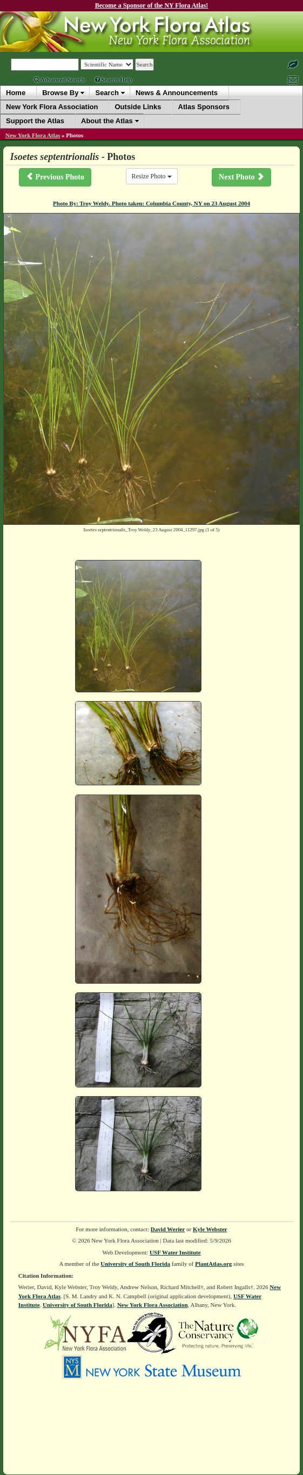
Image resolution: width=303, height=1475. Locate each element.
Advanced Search (59, 79)
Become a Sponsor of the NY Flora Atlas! (151, 5)
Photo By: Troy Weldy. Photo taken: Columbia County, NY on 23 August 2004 (151, 203)
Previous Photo (55, 176)
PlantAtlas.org (213, 1263)
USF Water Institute (175, 1252)
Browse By (60, 93)
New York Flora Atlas (32, 135)
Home (15, 93)
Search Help (113, 79)
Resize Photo (152, 176)
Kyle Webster (210, 1229)
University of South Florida (135, 1263)
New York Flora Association (152, 1305)
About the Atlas (107, 121)
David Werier (168, 1229)
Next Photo (241, 176)
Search (106, 93)
